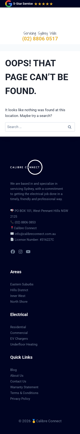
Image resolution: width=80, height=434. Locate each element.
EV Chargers (19, 339)
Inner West (17, 296)
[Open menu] (71, 18)
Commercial (19, 333)
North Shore (19, 302)
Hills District (19, 290)
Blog (13, 370)
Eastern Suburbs (21, 284)
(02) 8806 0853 (25, 222)
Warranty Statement (24, 387)
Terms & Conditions (24, 393)
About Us (16, 376)
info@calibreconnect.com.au (35, 234)
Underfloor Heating (23, 344)
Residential (18, 327)
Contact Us (18, 381)
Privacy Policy (20, 399)
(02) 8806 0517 (40, 39)
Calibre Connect (25, 228)
